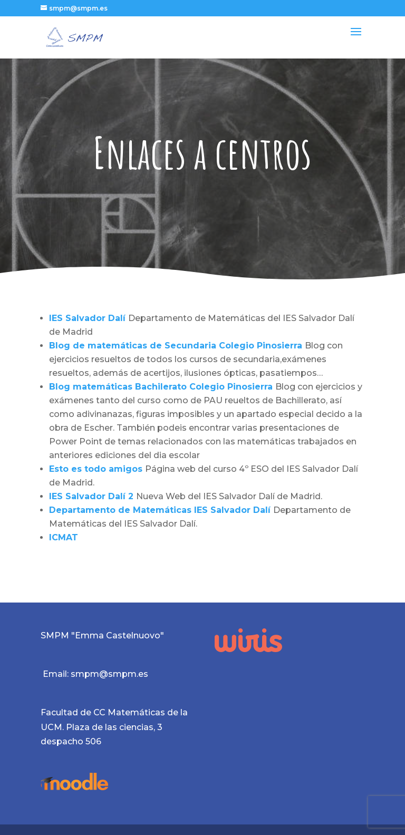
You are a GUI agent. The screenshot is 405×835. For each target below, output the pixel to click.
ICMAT (63, 537)
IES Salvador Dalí (87, 318)
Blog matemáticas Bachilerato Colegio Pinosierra (162, 387)
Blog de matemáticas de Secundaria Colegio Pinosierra (177, 346)
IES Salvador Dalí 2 (92, 496)
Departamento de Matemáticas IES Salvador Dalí (161, 510)
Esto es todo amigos (97, 469)
